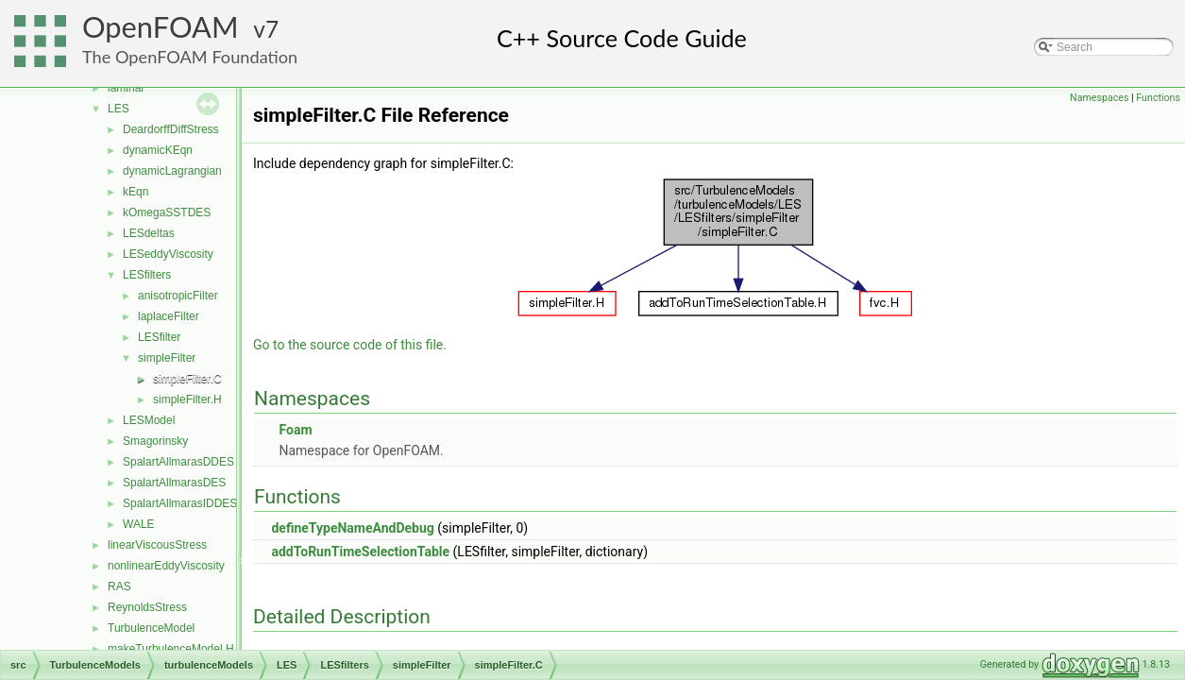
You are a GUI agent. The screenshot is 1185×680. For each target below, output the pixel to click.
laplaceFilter (168, 316)
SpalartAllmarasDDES (178, 461)
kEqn (135, 191)
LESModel (149, 420)
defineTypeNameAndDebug (352, 528)
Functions (1158, 98)
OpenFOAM (160, 26)
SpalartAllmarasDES (174, 482)
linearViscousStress (157, 545)
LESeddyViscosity (168, 254)
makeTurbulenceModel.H (171, 648)
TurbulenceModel (151, 628)
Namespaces (1099, 98)
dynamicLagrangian (172, 171)
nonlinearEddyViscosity (166, 565)
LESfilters (147, 274)
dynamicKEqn (158, 150)
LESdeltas (149, 233)
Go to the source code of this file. (350, 344)
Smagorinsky (155, 441)
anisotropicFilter (178, 295)
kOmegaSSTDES (167, 212)
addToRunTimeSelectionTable (360, 551)
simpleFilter (166, 358)
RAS (119, 586)
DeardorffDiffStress (171, 129)
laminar (126, 87)
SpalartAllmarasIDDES (180, 503)
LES (118, 108)
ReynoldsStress (147, 607)
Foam (295, 429)
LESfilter (159, 337)
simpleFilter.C (187, 378)
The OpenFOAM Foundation (189, 56)
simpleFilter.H (187, 399)
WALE (139, 524)
